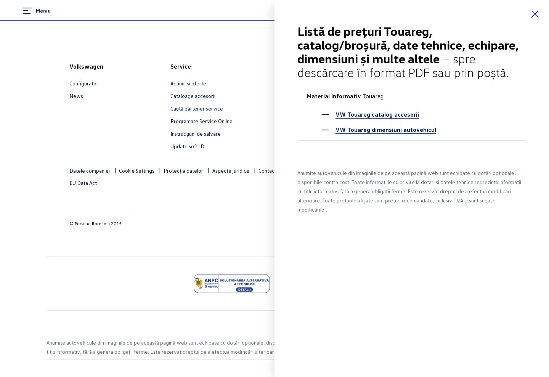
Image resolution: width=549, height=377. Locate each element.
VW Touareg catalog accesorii (377, 114)
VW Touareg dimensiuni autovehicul (386, 129)
